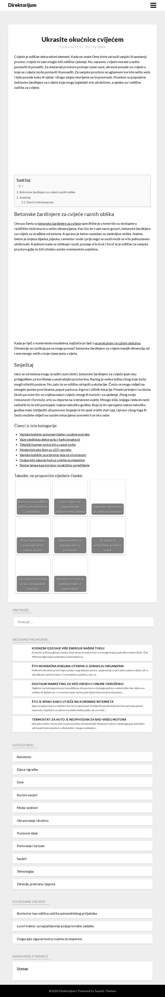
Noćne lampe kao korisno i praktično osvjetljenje (55, 465)
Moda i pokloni (27, 808)
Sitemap (22, 968)
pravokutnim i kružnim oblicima (118, 343)
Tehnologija (25, 871)
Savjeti (22, 859)
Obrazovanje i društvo (33, 820)
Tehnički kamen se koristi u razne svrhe (48, 444)
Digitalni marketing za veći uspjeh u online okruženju (78, 684)
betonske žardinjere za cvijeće (60, 223)
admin (101, 47)
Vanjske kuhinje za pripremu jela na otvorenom (53, 455)
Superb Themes (105, 991)
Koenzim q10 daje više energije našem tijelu (68, 648)
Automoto (24, 757)
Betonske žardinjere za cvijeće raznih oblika (49, 192)
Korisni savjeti (27, 795)
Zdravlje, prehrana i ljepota (36, 884)
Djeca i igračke (27, 769)
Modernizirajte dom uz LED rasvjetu (46, 450)
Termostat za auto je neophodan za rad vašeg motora (79, 719)
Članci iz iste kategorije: (41, 202)
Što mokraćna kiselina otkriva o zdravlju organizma (78, 666)
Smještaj (25, 197)
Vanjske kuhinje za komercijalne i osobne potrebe (56, 434)
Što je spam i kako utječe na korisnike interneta (72, 701)
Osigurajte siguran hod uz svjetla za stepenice (53, 460)
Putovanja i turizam (30, 846)
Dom (20, 782)
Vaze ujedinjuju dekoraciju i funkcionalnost (51, 439)
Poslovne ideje (27, 833)
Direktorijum (22, 5)
